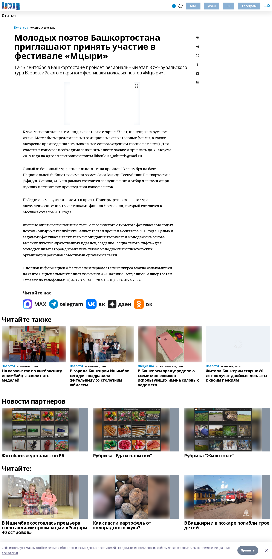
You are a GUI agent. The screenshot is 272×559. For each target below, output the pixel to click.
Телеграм (249, 6)
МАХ (193, 6)
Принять (248, 550)
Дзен (211, 6)
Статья (8, 15)
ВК (228, 6)
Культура (21, 27)
